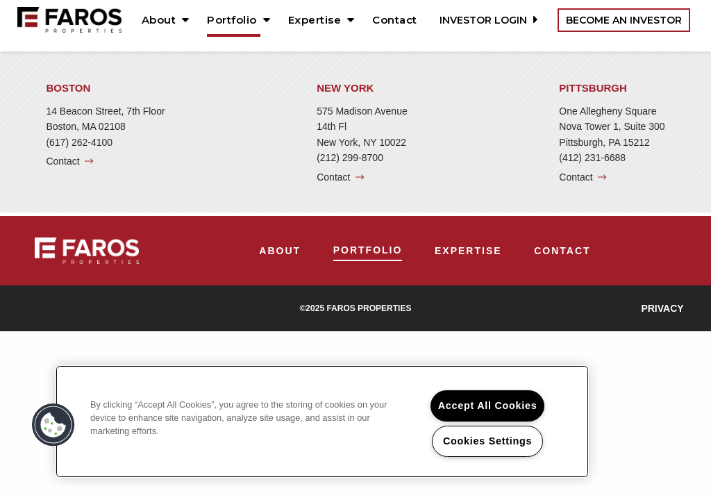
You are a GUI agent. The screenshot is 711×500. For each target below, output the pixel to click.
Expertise (315, 19)
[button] (53, 425)
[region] (322, 421)
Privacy (662, 308)
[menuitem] (161, 20)
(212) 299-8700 (350, 157)
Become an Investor (624, 20)
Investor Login (487, 19)
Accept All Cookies (487, 405)
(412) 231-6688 (592, 157)
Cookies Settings (487, 441)
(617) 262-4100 (79, 142)
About (159, 19)
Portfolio (232, 19)
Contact (394, 19)
